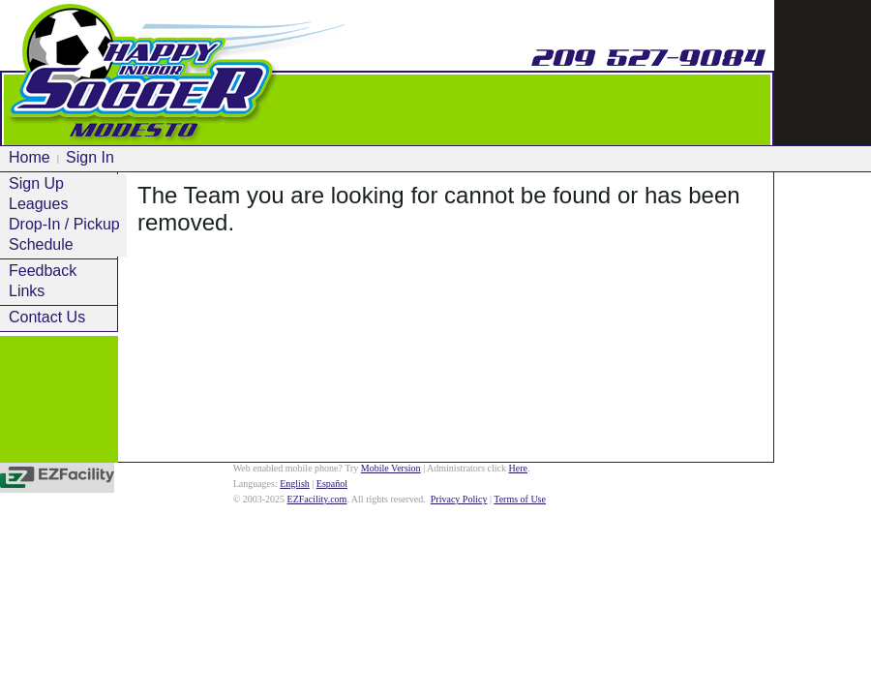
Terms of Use (520, 499)
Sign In (90, 157)
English (295, 483)
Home (29, 157)
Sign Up (36, 183)
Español (331, 483)
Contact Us (47, 317)
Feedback (42, 270)
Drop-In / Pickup (64, 224)
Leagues (38, 204)
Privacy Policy (459, 499)
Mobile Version (391, 468)
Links (27, 291)
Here (518, 468)
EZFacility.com (317, 499)
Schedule (41, 244)
